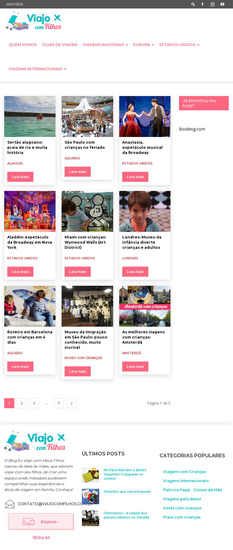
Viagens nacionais (105, 44)
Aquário (72, 158)
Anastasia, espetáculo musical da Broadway (142, 147)
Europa (143, 44)
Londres (130, 258)
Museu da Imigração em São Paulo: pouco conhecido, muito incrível (86, 339)
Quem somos (23, 44)
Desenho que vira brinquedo (127, 491)
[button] (193, 4)
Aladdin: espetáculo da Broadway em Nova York (29, 242)
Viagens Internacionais (37, 69)
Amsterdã (131, 353)
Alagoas (15, 163)
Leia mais (20, 177)
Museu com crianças (83, 358)
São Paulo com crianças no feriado (85, 145)
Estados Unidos (179, 44)
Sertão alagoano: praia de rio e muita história (27, 147)
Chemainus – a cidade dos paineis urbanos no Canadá (126, 515)
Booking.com (192, 129)
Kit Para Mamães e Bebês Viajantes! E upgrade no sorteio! (125, 473)
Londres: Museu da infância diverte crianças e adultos (141, 242)
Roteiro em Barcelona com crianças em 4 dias (29, 337)
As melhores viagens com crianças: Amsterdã (143, 337)
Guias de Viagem (59, 44)
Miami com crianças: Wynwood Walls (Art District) (85, 242)
